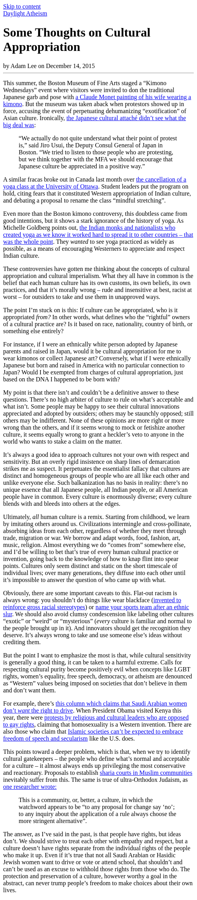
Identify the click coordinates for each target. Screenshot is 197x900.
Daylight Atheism (25, 13)
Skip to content (22, 6)
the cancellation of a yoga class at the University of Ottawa (94, 183)
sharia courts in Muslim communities (146, 772)
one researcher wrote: (30, 786)
